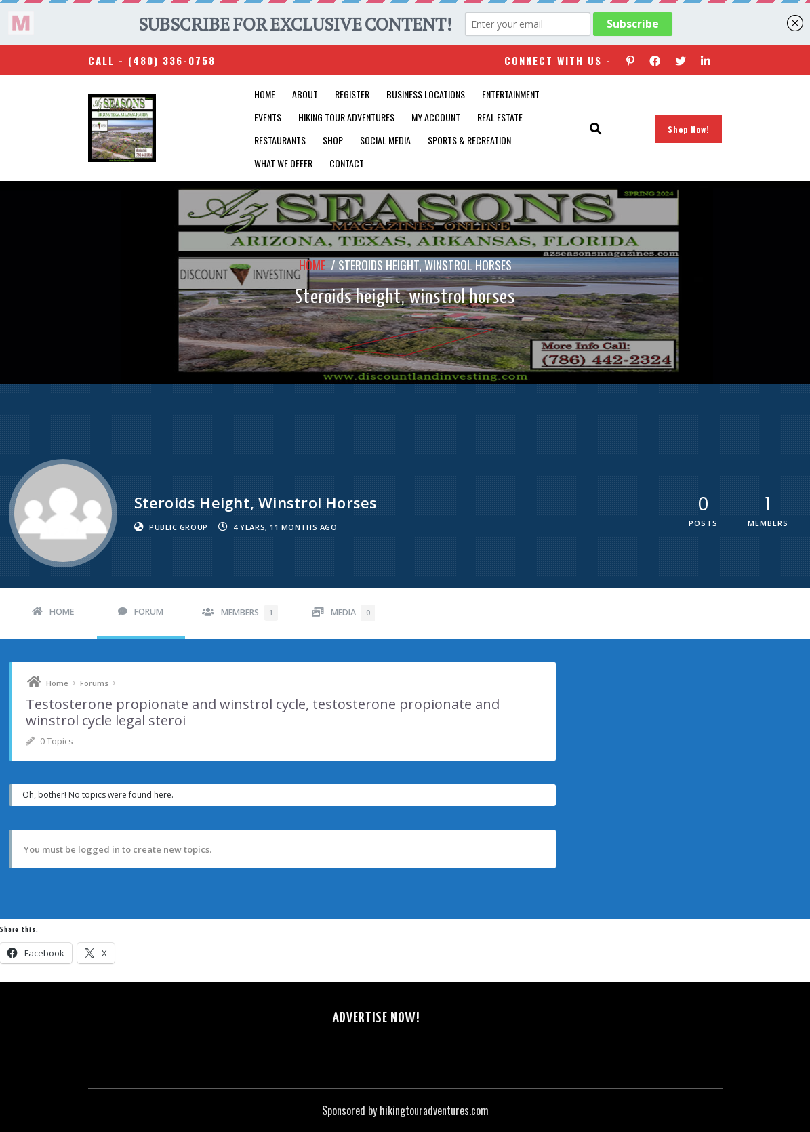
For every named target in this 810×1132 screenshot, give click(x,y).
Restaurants (280, 140)
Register (352, 94)
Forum (148, 612)
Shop (333, 140)
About (305, 94)
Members (249, 613)
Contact (346, 163)
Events (267, 117)
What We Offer (283, 163)
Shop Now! (689, 129)
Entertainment (511, 94)
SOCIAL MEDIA (385, 140)
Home (264, 94)
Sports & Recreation (469, 140)
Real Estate (500, 117)
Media (353, 613)
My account (435, 117)
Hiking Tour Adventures (346, 117)
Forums (94, 683)
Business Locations (425, 94)
